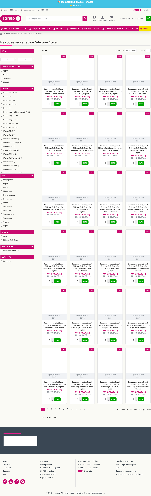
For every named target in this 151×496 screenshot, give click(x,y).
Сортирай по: (115, 50)
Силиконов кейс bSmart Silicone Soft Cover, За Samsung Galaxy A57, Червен (138, 148)
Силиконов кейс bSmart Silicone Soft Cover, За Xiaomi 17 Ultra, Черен (138, 91)
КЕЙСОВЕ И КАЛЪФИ (11, 34)
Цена (4, 51)
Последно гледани (12, 431)
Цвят (4, 175)
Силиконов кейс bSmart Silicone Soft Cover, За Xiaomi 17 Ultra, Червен (54, 91)
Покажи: (142, 50)
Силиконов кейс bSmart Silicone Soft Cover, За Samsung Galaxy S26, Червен (110, 383)
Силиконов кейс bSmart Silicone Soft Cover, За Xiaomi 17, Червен (82, 91)
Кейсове (24, 34)
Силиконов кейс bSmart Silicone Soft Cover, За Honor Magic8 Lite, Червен (138, 323)
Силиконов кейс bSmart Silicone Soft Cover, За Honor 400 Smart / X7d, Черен (54, 323)
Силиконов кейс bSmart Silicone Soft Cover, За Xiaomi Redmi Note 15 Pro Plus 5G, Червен (110, 207)
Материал (6, 257)
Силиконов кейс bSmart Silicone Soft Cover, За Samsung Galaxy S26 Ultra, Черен (138, 383)
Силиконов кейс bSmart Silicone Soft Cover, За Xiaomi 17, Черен (54, 147)
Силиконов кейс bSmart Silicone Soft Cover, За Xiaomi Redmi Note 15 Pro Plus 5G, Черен (138, 207)
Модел (5, 88)
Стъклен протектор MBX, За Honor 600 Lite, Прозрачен (24, 438)
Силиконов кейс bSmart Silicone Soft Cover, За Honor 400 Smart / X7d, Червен (54, 381)
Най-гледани (30, 431)
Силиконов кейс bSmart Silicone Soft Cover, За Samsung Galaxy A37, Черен (82, 147)
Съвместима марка (11, 66)
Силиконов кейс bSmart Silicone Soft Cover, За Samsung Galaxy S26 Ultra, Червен (82, 383)
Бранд (5, 232)
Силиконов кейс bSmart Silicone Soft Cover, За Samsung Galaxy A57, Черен (54, 206)
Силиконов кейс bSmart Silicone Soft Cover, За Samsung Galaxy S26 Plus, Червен (82, 324)
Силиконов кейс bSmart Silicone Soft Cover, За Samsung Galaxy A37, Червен (82, 207)
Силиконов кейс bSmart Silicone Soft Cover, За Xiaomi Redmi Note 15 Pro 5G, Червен (54, 265)
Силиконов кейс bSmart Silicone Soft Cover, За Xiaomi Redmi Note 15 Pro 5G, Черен (138, 265)
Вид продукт (8, 246)
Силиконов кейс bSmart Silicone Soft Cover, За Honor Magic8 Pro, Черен (110, 147)
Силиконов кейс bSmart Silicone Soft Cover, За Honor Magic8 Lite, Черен (110, 323)
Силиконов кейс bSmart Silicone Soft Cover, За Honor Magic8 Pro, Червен (110, 91)
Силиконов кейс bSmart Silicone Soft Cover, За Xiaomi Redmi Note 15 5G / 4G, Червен (82, 265)
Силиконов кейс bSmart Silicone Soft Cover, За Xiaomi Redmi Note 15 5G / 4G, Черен (110, 265)
